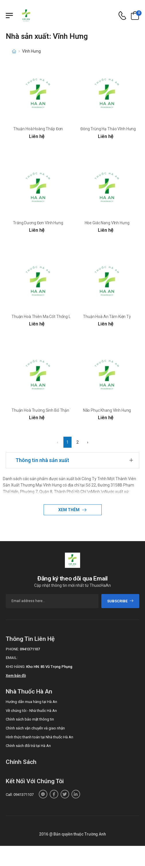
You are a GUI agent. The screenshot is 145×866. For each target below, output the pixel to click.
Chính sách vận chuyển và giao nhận (35, 728)
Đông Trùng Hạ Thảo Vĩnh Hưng (108, 129)
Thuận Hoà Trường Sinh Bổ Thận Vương (46, 410)
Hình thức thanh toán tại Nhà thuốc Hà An (39, 737)
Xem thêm (69, 509)
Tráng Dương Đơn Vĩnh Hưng (38, 223)
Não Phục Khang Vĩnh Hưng (107, 410)
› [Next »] (87, 442)
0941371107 (30, 649)
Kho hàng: (15, 666)
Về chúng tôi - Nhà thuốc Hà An (31, 710)
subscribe (120, 601)
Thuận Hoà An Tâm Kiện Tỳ (107, 316)
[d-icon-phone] (122, 15)
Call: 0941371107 (20, 794)
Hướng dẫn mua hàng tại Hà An (31, 702)
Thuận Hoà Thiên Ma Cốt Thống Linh (43, 316)
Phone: (12, 649)
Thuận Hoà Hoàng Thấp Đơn (38, 129)
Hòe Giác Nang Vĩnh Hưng (107, 223)
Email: (12, 658)
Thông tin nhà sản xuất (42, 460)
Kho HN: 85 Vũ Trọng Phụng (49, 666)
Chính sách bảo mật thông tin (30, 719)
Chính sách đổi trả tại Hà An (28, 746)
